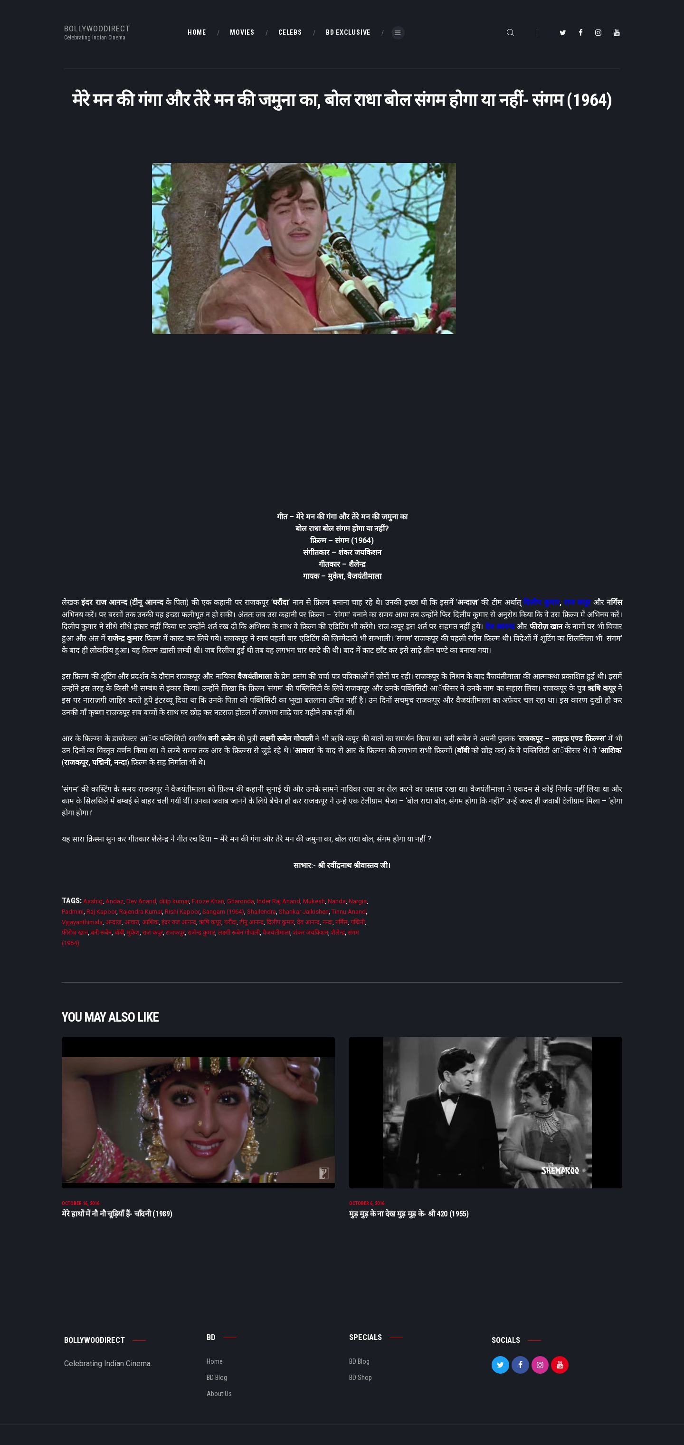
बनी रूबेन (101, 932)
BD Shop (360, 1378)
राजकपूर (175, 932)
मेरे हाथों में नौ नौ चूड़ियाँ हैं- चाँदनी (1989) (117, 1215)
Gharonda (240, 901)
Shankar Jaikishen (304, 911)
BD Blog (217, 1378)
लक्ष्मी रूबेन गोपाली (239, 932)
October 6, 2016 (366, 1204)
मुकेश (133, 932)
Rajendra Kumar (140, 911)
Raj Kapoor (101, 911)
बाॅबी (119, 932)
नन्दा (327, 922)
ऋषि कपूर (210, 922)
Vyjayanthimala (82, 922)
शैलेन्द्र (338, 932)
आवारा (131, 922)
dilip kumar (174, 901)
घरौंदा (230, 922)
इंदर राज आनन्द (179, 922)
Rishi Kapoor (182, 911)
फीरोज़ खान (75, 932)
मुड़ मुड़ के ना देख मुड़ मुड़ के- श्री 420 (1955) (409, 1215)
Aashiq (93, 901)
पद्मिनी (358, 922)
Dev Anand (141, 901)
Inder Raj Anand (278, 901)
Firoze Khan (208, 901)
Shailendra (261, 911)
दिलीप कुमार (541, 602)
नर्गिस (341, 922)
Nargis (358, 901)
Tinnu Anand (349, 911)
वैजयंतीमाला (276, 932)
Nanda (337, 901)
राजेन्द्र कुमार (201, 932)
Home (215, 1362)
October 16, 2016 (80, 1204)
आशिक (150, 922)
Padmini (73, 911)
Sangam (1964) (223, 911)
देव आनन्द (499, 626)
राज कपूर (577, 602)
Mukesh (314, 901)
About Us (219, 1394)
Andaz (114, 901)
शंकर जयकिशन (310, 932)
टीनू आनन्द (251, 922)
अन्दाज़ (113, 922)
